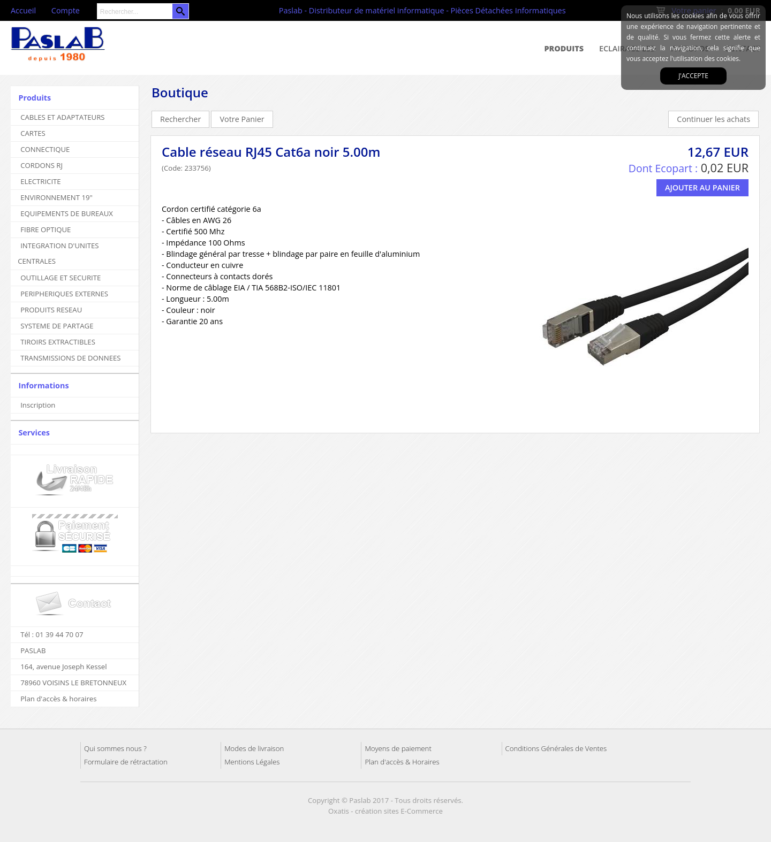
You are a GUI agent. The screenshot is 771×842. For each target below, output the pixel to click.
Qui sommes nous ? (115, 748)
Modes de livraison (254, 748)
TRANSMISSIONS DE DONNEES (70, 358)
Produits (564, 48)
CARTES (33, 133)
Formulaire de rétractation (126, 762)
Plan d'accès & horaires (58, 698)
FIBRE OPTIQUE (45, 229)
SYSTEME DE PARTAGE (56, 326)
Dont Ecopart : (663, 168)
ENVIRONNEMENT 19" (56, 197)
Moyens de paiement (398, 748)
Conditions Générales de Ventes (556, 748)
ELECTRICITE (40, 181)
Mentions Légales (251, 762)
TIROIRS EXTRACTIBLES (57, 342)
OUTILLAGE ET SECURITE (60, 277)
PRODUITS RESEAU (51, 310)
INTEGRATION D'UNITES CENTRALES (58, 253)
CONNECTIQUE (45, 149)
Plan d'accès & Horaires (402, 762)
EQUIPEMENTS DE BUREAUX (66, 213)
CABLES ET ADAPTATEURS (62, 117)
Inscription (37, 405)
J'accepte (693, 75)
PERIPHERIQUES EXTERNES (64, 293)
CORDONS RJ (41, 165)
